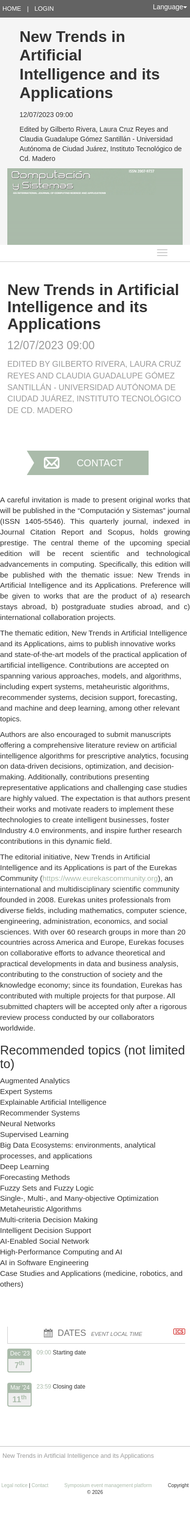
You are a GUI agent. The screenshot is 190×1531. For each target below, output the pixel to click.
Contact (99, 462)
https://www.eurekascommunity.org (100, 878)
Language (170, 7)
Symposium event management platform (108, 1485)
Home (11, 8)
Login (44, 8)
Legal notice (15, 1485)
